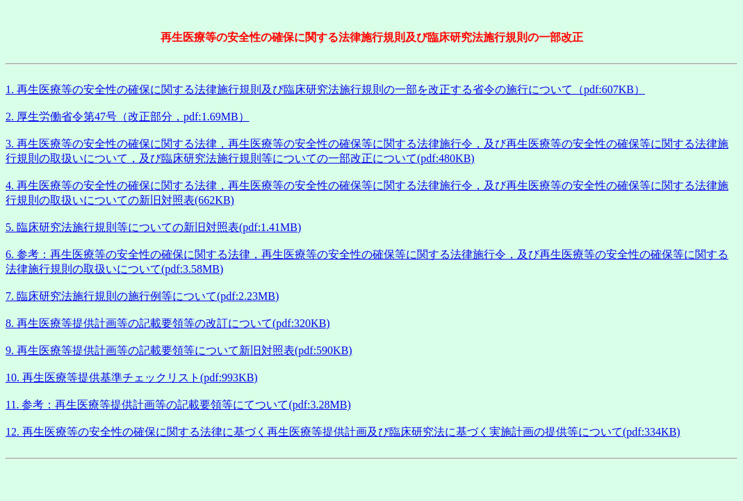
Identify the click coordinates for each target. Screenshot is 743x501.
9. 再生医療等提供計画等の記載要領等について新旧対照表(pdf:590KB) (179, 350)
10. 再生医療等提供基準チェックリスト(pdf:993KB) (132, 377)
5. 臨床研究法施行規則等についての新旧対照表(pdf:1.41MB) (153, 227)
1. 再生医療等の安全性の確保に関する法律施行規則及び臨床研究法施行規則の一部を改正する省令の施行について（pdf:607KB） (325, 89)
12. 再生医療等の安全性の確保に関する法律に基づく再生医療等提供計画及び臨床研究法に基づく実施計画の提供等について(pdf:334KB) (343, 432)
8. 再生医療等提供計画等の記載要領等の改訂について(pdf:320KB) (168, 323)
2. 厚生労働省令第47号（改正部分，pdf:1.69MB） (128, 116)
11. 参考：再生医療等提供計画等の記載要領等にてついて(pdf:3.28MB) (178, 405)
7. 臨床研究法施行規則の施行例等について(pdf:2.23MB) (142, 296)
